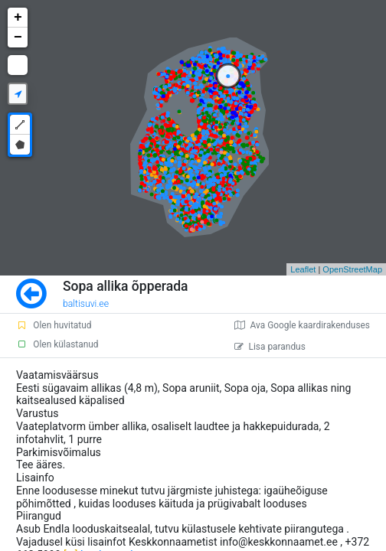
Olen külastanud (57, 344)
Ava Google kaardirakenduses (302, 325)
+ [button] (18, 17)
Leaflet (303, 269)
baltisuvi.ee (86, 303)
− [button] (18, 37)
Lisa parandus (270, 346)
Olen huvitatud (53, 325)
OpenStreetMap (352, 269)
